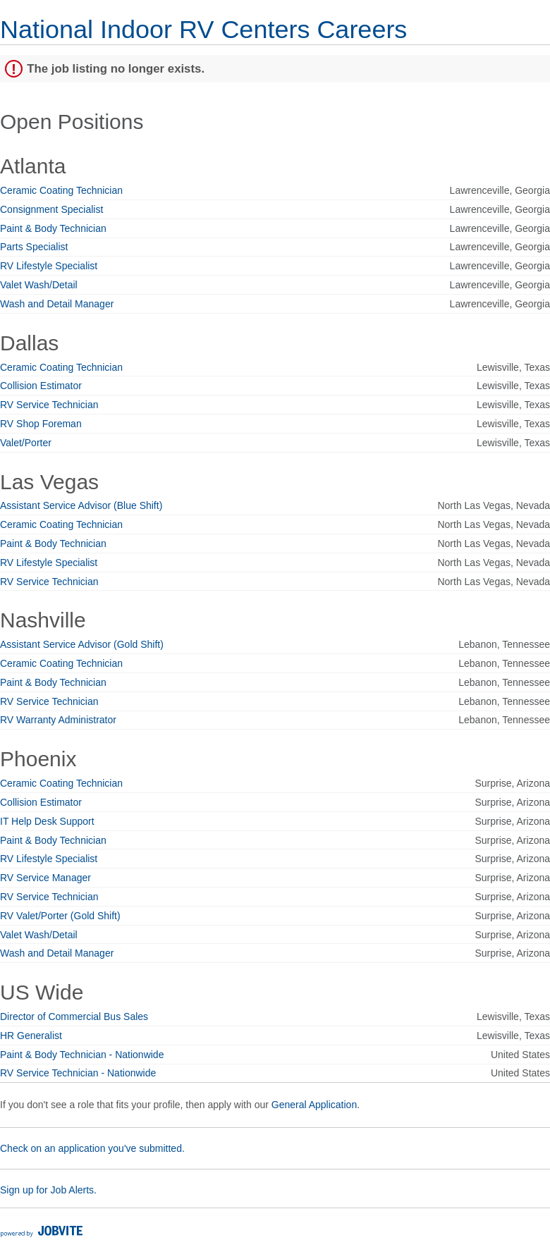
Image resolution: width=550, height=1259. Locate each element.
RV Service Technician (49, 404)
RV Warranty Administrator (58, 719)
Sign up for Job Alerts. (48, 1190)
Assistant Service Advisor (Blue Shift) (81, 505)
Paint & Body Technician (53, 228)
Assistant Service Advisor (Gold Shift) (82, 644)
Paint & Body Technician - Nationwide (82, 1054)
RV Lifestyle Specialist (48, 265)
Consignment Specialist (51, 209)
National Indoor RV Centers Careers (203, 29)
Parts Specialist (34, 246)
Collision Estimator (41, 385)
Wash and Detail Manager (57, 303)
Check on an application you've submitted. (92, 1148)
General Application (314, 1104)
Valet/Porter (25, 442)
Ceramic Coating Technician (61, 190)
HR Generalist (31, 1035)
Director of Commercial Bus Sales (74, 1016)
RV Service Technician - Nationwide (78, 1073)
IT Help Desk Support (47, 821)
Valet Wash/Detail (39, 284)
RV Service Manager (45, 877)
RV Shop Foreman (41, 423)
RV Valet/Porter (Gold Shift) (60, 915)
